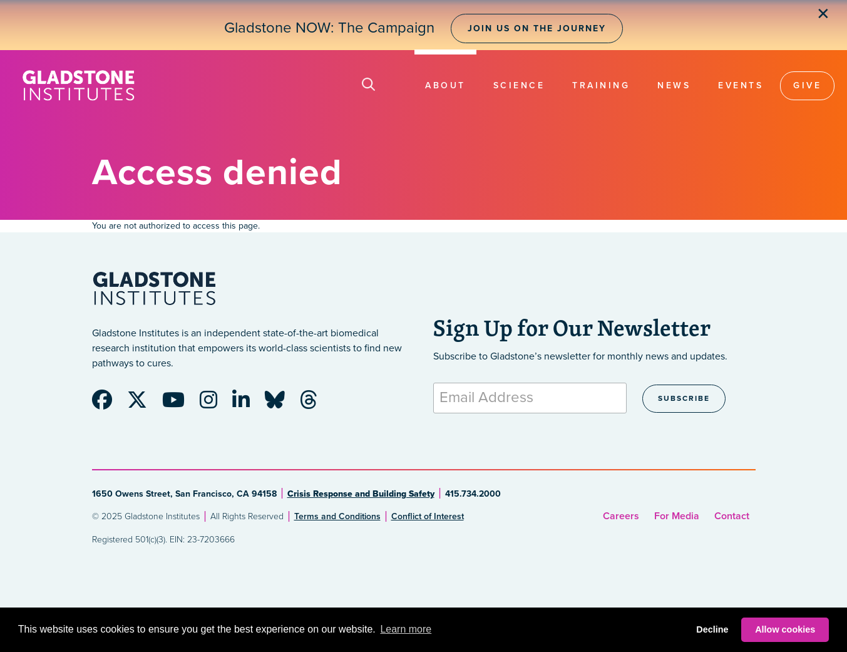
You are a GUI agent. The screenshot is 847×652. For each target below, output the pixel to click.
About (445, 85)
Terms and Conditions (337, 516)
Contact (731, 516)
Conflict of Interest (427, 516)
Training (601, 85)
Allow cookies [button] (785, 629)
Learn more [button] (405, 629)
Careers (621, 516)
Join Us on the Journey (537, 28)
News (673, 85)
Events (740, 85)
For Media (676, 516)
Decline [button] (712, 629)
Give (807, 85)
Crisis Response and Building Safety (360, 494)
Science (519, 85)
